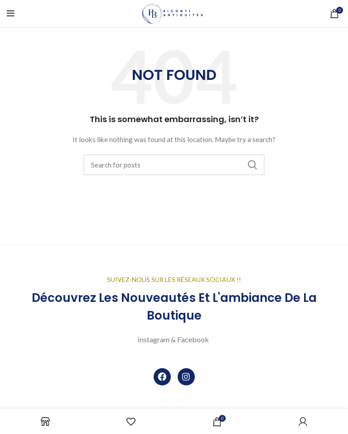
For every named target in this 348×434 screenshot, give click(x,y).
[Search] (174, 164)
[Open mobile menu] (10, 14)
